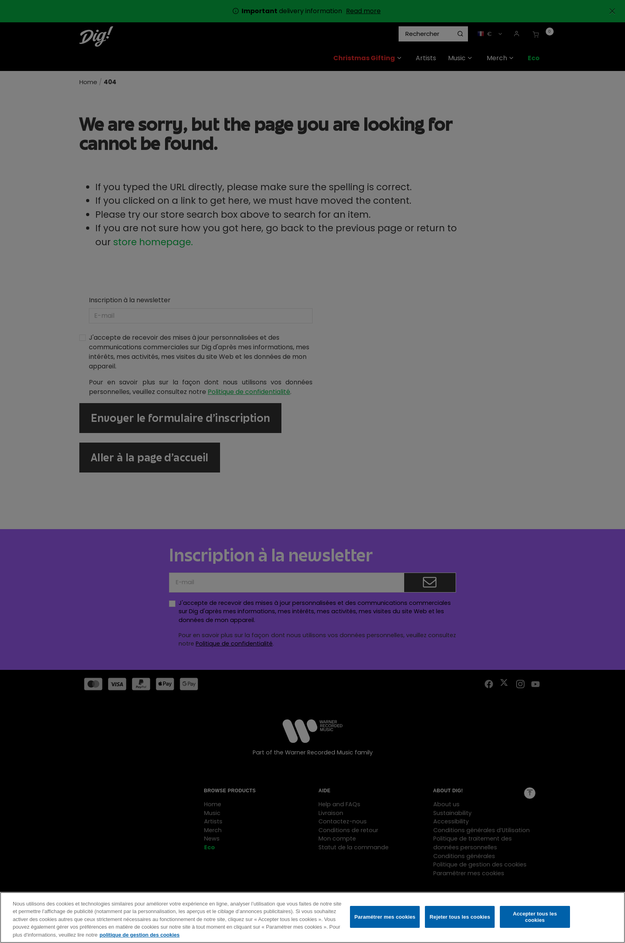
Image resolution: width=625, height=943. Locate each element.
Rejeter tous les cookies (460, 920)
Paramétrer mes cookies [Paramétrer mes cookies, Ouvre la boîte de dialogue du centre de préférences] (384, 920)
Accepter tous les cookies (535, 919)
